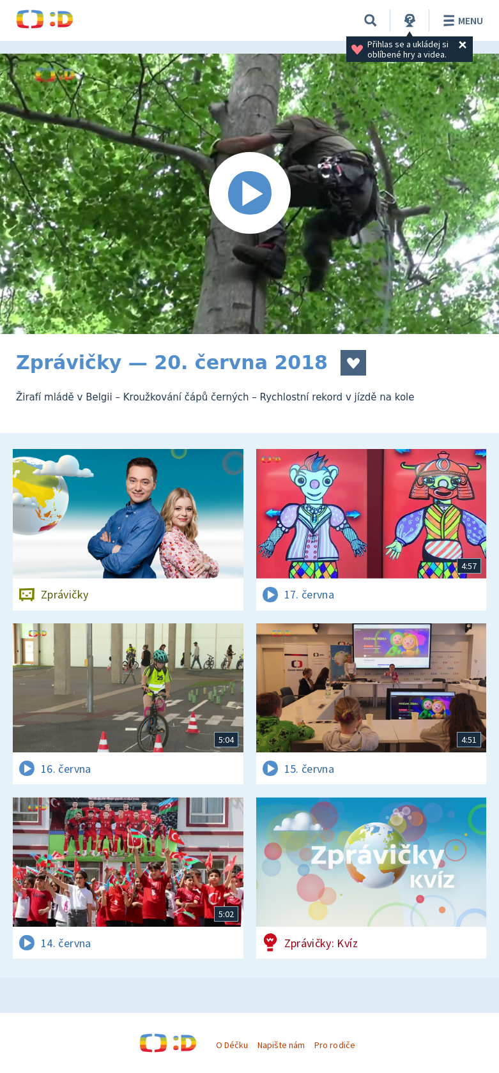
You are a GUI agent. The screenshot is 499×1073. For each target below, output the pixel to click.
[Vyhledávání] (370, 20)
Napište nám (281, 1045)
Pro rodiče (334, 1045)
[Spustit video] (249, 194)
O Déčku (232, 1045)
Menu (461, 20)
